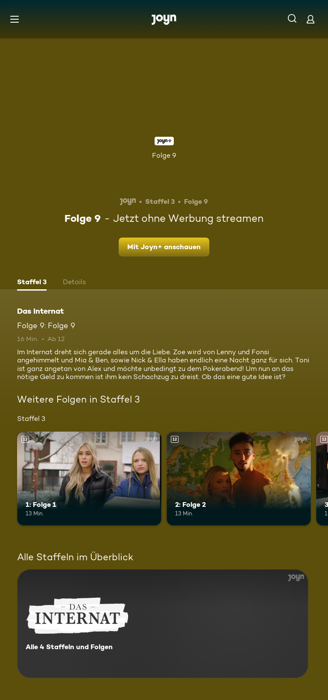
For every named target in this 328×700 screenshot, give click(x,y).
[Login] (310, 19)
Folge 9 (164, 155)
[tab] (31, 283)
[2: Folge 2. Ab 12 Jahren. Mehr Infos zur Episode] (239, 479)
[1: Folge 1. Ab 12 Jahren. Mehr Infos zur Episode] (89, 479)
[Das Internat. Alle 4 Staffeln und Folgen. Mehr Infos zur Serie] (162, 623)
